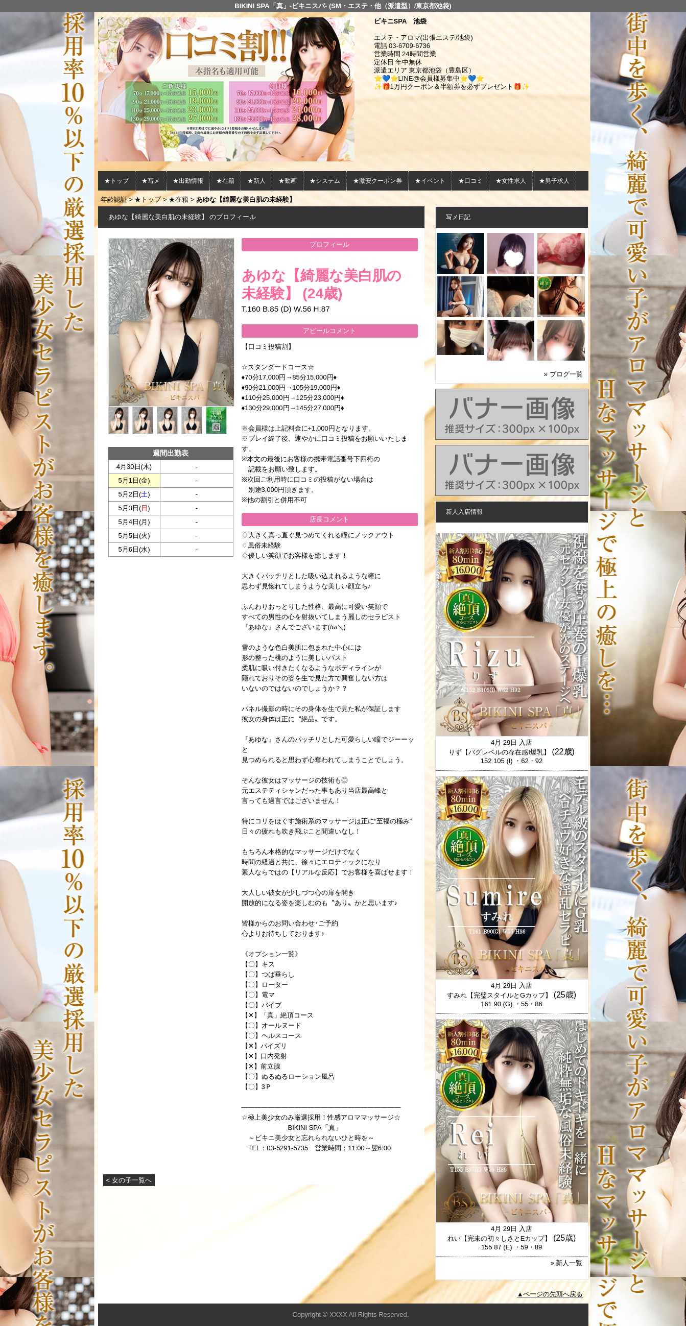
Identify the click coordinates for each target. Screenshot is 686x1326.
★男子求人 (554, 180)
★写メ (150, 180)
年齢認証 (114, 199)
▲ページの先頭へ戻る (550, 1294)
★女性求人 (510, 180)
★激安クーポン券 (377, 180)
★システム (325, 180)
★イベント (430, 180)
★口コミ (470, 180)
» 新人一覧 (567, 1263)
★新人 (256, 180)
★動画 (287, 180)
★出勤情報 (188, 180)
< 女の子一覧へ (129, 1180)
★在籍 (225, 180)
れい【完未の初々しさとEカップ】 (499, 1238)
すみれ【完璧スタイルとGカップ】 (499, 995)
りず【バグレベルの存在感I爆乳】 (499, 752)
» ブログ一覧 (563, 374)
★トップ (116, 180)
